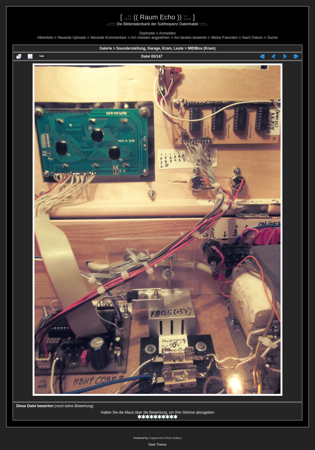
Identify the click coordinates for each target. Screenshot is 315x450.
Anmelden (167, 33)
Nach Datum (252, 37)
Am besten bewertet (190, 37)
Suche (272, 37)
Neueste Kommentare (109, 37)
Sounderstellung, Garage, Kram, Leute (150, 48)
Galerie (106, 48)
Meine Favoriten (224, 37)
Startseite (147, 33)
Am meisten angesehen (150, 37)
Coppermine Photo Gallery (165, 438)
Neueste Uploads (72, 37)
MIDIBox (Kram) (201, 48)
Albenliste (45, 37)
